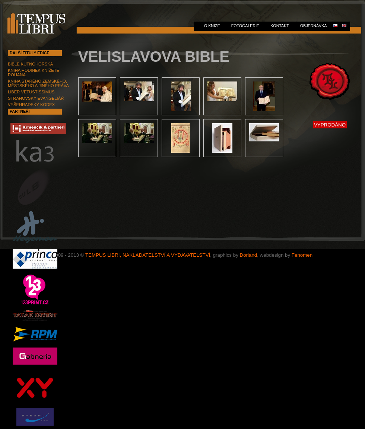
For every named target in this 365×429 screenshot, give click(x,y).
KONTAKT (279, 25)
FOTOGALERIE (245, 25)
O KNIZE (212, 25)
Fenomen (302, 255)
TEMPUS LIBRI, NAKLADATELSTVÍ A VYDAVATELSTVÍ (147, 255)
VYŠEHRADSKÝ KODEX (31, 104)
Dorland (248, 255)
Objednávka (313, 25)
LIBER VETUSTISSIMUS (31, 92)
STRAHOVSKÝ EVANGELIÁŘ (36, 98)
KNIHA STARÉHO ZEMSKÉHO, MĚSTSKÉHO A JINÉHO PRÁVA (38, 83)
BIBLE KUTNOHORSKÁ (30, 64)
